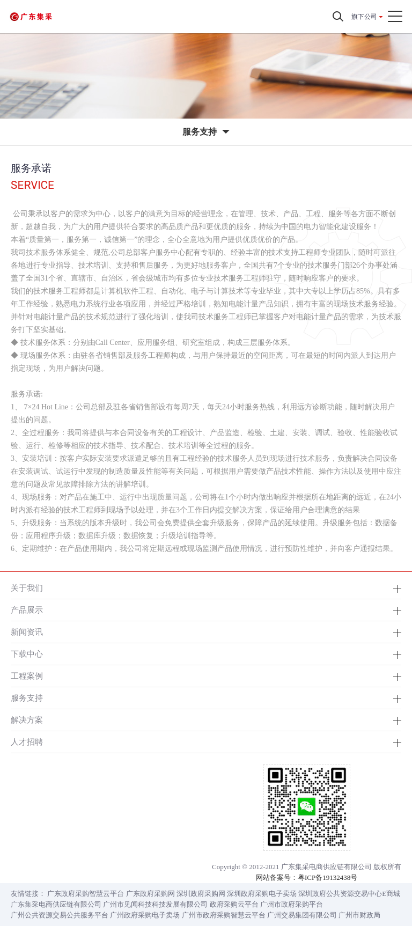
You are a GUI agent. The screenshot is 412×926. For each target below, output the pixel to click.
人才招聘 (27, 741)
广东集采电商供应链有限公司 (56, 904)
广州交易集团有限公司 (302, 915)
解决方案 (27, 719)
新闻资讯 (27, 631)
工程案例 (27, 675)
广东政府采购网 (150, 894)
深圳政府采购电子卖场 (262, 894)
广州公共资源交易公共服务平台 (59, 915)
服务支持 (27, 697)
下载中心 (27, 653)
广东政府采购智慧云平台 (85, 894)
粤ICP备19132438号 (327, 877)
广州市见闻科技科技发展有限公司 (155, 904)
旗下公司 (364, 16)
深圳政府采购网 (200, 894)
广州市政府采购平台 (291, 904)
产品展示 (27, 609)
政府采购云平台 (234, 904)
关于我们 (27, 587)
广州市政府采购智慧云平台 (224, 915)
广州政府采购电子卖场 (145, 915)
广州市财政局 (359, 915)
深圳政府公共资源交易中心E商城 (349, 894)
